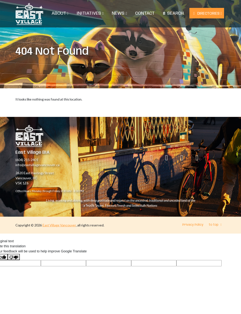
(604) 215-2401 (26, 160)
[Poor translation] (14, 257)
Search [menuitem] (175, 13)
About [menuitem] (60, 13)
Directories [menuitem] (207, 13)
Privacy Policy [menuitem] (192, 224)
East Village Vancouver (59, 225)
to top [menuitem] (216, 224)
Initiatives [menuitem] (90, 13)
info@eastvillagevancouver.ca (37, 165)
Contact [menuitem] (145, 13)
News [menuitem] (119, 13)
